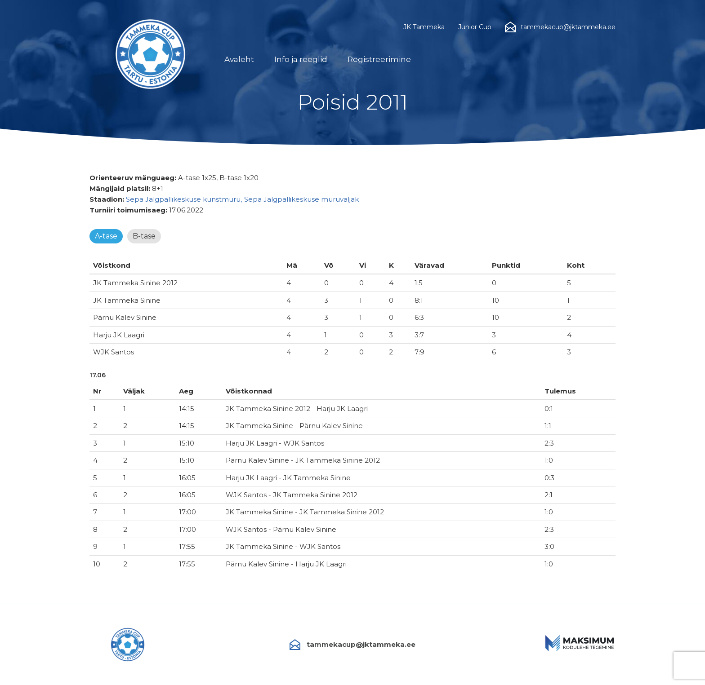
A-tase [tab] (106, 236)
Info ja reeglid (300, 59)
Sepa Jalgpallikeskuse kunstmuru (183, 199)
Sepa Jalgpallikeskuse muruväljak (301, 199)
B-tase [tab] (144, 236)
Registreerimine (379, 59)
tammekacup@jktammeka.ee (352, 644)
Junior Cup (474, 27)
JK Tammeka (424, 27)
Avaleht (239, 59)
